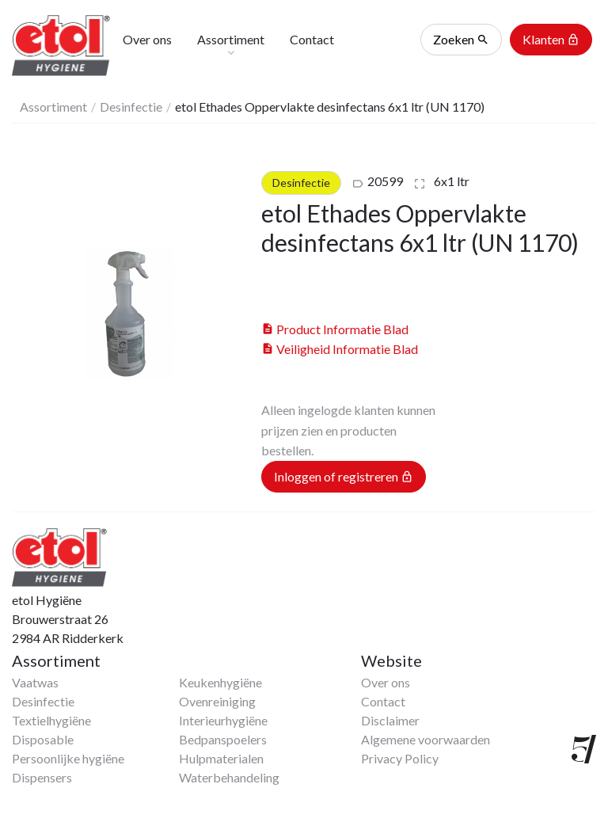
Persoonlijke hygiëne (68, 758)
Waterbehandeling (229, 777)
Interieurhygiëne (223, 720)
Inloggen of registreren (343, 477)
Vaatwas (35, 682)
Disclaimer (390, 720)
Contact (383, 701)
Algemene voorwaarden (425, 739)
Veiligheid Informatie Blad (339, 348)
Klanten (551, 40)
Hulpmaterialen (221, 758)
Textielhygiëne (51, 720)
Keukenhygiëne (220, 682)
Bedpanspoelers (223, 739)
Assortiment (53, 106)
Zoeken (461, 40)
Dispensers (42, 777)
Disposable (43, 739)
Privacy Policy (400, 758)
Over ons (385, 682)
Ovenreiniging (217, 701)
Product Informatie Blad (334, 329)
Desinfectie (131, 106)
